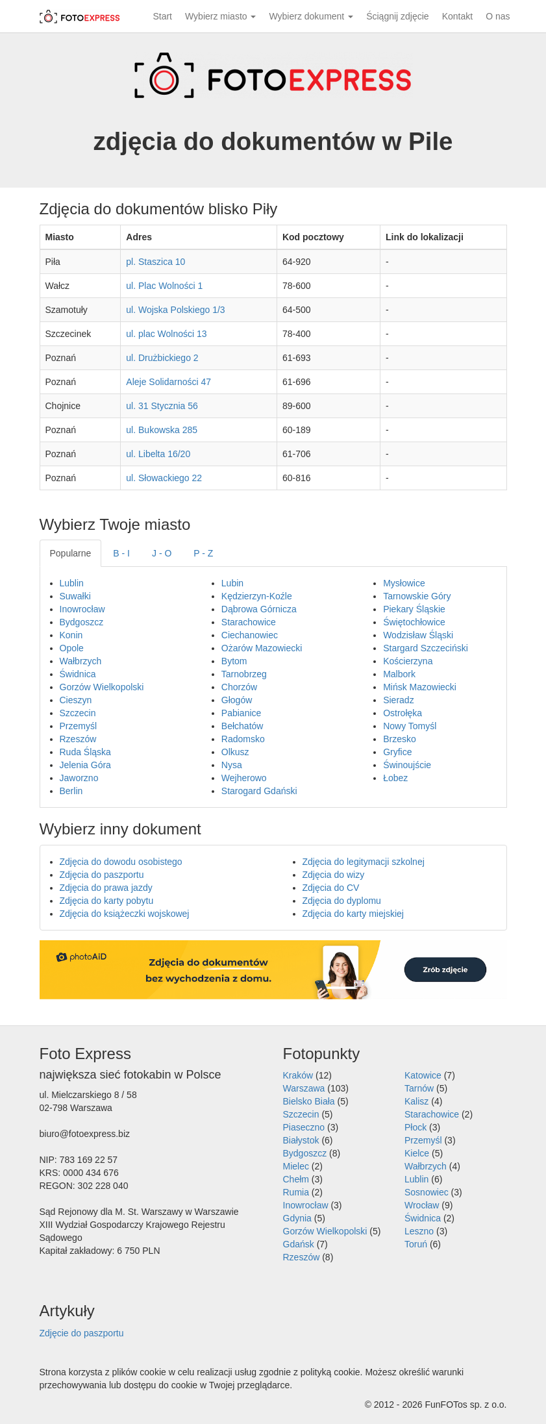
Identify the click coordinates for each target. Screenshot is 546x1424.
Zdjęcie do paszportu (82, 1333)
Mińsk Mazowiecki (419, 687)
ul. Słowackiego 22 (164, 478)
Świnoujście (407, 765)
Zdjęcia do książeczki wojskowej (125, 913)
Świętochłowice (414, 622)
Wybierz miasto (220, 16)
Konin (71, 635)
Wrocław (421, 1205)
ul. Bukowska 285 (161, 430)
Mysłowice (404, 583)
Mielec (296, 1166)
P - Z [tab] (203, 553)
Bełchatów (242, 726)
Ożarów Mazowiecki (261, 648)
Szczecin (78, 713)
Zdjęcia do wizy (334, 874)
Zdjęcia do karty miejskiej (353, 913)
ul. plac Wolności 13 (166, 334)
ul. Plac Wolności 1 (164, 286)
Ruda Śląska (85, 752)
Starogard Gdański (259, 791)
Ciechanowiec (249, 635)
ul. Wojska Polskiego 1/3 (175, 310)
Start (162, 16)
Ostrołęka (402, 713)
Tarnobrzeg (244, 674)
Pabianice (241, 713)
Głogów (236, 700)
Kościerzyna (407, 661)
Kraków (298, 1075)
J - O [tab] (161, 553)
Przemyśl (78, 726)
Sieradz (398, 700)
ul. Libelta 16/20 (158, 454)
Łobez (395, 778)
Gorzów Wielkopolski (102, 687)
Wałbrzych (81, 661)
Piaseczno (304, 1127)
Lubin (232, 583)
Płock (415, 1127)
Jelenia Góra (85, 765)
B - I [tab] (121, 553)
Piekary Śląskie (414, 609)
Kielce (416, 1153)
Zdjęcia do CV (331, 887)
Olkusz (235, 752)
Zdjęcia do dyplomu (342, 900)
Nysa (231, 765)
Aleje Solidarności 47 (168, 382)
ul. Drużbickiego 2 (162, 358)
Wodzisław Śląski (418, 635)
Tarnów (419, 1088)
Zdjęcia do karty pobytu (107, 900)
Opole (72, 648)
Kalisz (416, 1101)
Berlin (71, 791)
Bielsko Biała (309, 1101)
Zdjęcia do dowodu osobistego (121, 861)
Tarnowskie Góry (417, 596)
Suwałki (75, 596)
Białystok (301, 1140)
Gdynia (297, 1218)
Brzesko (399, 739)
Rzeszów (78, 739)
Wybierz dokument (311, 16)
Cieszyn (76, 700)
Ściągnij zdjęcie (397, 16)
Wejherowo (244, 778)
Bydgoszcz (82, 622)
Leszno (419, 1231)
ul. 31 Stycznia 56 (162, 406)
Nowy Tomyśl (409, 726)
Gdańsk (298, 1244)
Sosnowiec (426, 1192)
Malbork (399, 674)
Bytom (234, 661)
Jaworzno (79, 778)
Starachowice (248, 622)
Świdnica (78, 674)
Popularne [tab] (71, 553)
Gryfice (397, 752)
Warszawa (304, 1088)
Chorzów (239, 687)
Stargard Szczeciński (425, 648)
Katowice (422, 1075)
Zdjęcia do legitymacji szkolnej (364, 861)
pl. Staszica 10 (155, 261)
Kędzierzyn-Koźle (256, 596)
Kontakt (457, 16)
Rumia (296, 1192)
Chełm (296, 1179)
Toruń (415, 1244)
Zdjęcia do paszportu (102, 874)
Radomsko (243, 739)
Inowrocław (82, 609)
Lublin (72, 583)
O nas (498, 16)
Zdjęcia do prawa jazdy (106, 887)
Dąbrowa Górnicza (259, 609)
